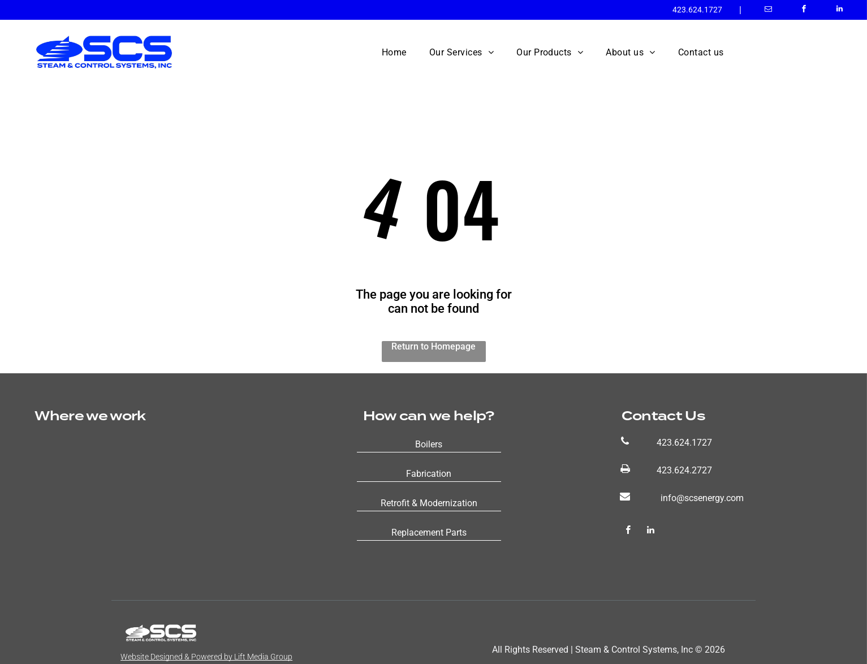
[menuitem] (394, 52)
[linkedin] (839, 10)
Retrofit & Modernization (429, 503)
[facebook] (804, 10)
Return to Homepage (433, 346)
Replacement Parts (429, 532)
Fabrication (428, 473)
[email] (768, 10)
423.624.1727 (697, 9)
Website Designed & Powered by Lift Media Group (206, 656)
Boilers (428, 444)
